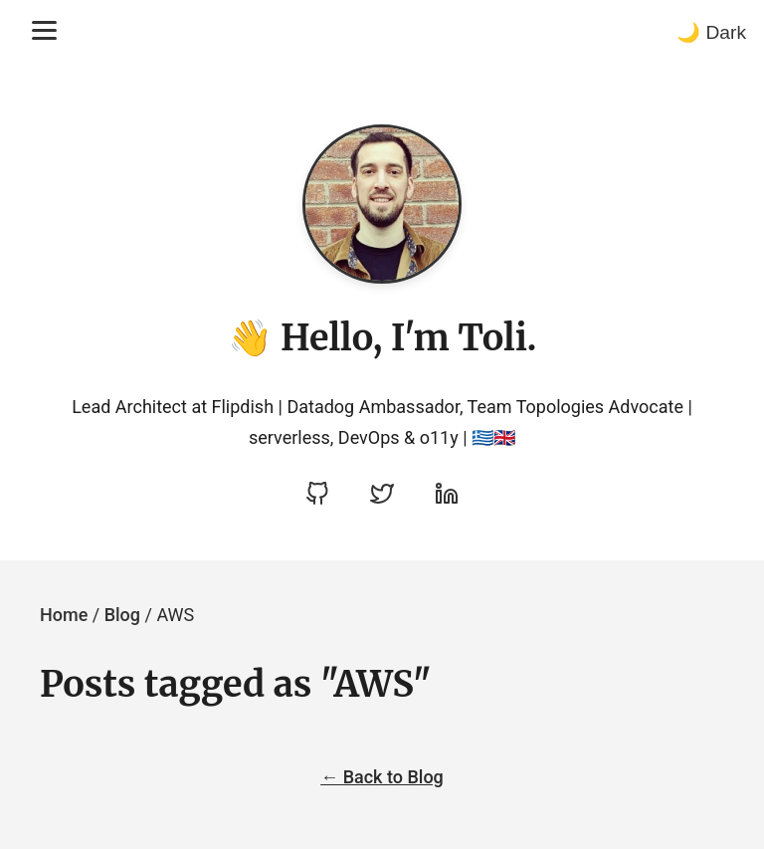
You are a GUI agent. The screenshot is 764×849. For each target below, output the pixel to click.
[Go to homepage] (382, 204)
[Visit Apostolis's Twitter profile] (382, 494)
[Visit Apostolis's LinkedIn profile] (447, 494)
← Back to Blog (382, 776)
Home (64, 614)
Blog (122, 614)
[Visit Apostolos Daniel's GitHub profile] (317, 494)
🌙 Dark (711, 32)
